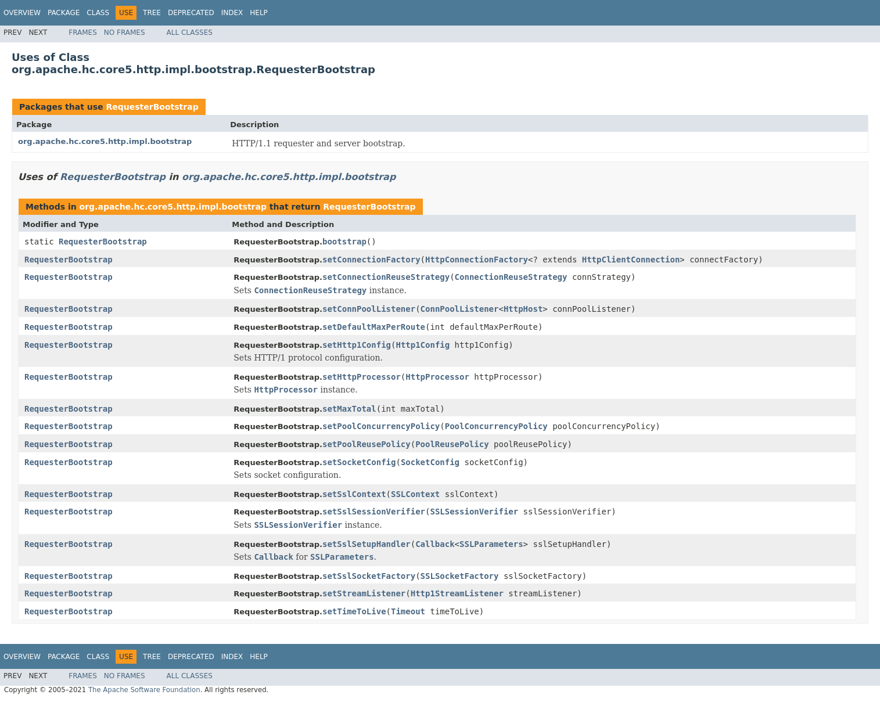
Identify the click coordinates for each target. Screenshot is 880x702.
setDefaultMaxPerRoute (373, 327)
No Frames (124, 32)
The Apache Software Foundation (144, 690)
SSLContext (415, 494)
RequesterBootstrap (152, 106)
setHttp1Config (356, 345)
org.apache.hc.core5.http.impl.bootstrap (105, 141)
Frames (83, 32)
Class (98, 13)
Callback (434, 544)
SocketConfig (430, 462)
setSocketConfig (359, 462)
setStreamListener (363, 593)
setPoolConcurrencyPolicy (381, 426)
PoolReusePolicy (452, 444)
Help (259, 13)
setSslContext (354, 494)
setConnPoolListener (368, 309)
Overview (22, 13)
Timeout (408, 611)
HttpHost (523, 309)
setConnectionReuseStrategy (386, 277)
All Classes (190, 32)
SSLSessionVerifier (474, 511)
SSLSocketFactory (460, 576)
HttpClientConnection (631, 259)
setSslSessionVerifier (373, 511)
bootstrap (344, 241)
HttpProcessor (437, 376)
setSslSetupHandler (366, 544)
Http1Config (423, 345)
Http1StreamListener (457, 593)
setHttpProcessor (361, 376)
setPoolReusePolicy (366, 444)
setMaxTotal (349, 408)
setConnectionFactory (371, 259)
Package (64, 13)
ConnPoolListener (460, 309)
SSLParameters (491, 544)
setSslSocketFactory (368, 576)
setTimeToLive (354, 611)
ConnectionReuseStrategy (511, 277)
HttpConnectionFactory (476, 259)
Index (232, 13)
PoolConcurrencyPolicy (496, 426)
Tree (152, 13)
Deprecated (191, 13)
